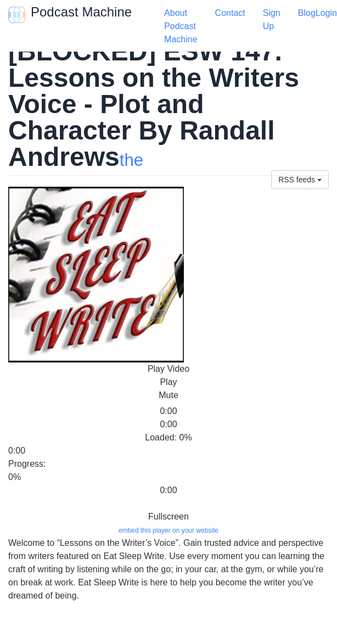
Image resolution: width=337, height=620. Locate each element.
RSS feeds (300, 179)
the (131, 160)
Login (326, 13)
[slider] (30, 403)
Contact (230, 13)
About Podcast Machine (180, 26)
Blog (307, 13)
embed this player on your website (168, 530)
